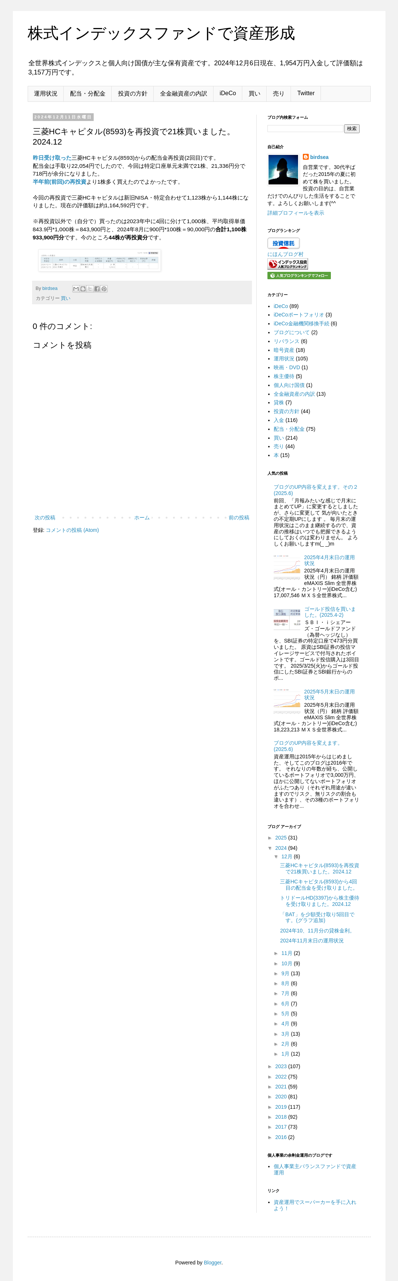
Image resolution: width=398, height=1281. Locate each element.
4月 (286, 1023)
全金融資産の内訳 (183, 93)
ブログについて (292, 332)
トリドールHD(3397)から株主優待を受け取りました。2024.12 (319, 901)
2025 (281, 838)
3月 (286, 1034)
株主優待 (284, 376)
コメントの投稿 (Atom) (72, 530)
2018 (281, 1117)
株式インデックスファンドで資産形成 (161, 33)
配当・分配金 (87, 93)
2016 (281, 1137)
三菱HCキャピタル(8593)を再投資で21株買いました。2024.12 (319, 868)
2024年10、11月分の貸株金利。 (317, 931)
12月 (287, 856)
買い (254, 93)
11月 (287, 953)
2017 (281, 1127)
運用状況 (46, 93)
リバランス (287, 341)
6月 (286, 1004)
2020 (281, 1097)
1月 (286, 1054)
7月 (286, 993)
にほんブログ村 (285, 254)
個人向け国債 (289, 385)
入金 (279, 420)
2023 (281, 1066)
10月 (287, 963)
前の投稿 (239, 517)
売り (279, 93)
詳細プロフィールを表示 (295, 213)
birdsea (319, 157)
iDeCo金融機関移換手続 (301, 323)
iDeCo (228, 93)
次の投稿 (45, 517)
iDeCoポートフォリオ (299, 315)
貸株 (279, 402)
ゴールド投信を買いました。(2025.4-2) (330, 612)
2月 (286, 1044)
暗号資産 (284, 350)
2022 (281, 1077)
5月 (286, 1014)
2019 (281, 1107)
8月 (286, 983)
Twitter (306, 93)
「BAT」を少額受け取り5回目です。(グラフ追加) (317, 917)
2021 (281, 1087)
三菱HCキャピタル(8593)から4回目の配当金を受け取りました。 (319, 885)
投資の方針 (133, 93)
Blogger (212, 1263)
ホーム (142, 517)
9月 (286, 973)
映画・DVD (287, 367)
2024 (281, 848)
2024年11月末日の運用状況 (312, 941)
